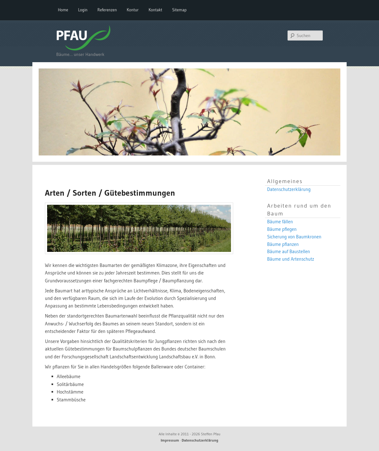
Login (82, 9)
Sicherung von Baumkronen (294, 237)
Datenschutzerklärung (288, 189)
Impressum (170, 440)
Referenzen (107, 9)
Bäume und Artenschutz (290, 259)
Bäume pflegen (282, 229)
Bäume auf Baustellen (288, 251)
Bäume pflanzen (283, 244)
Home (63, 9)
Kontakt (155, 9)
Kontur (133, 9)
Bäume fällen (280, 222)
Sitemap (179, 9)
